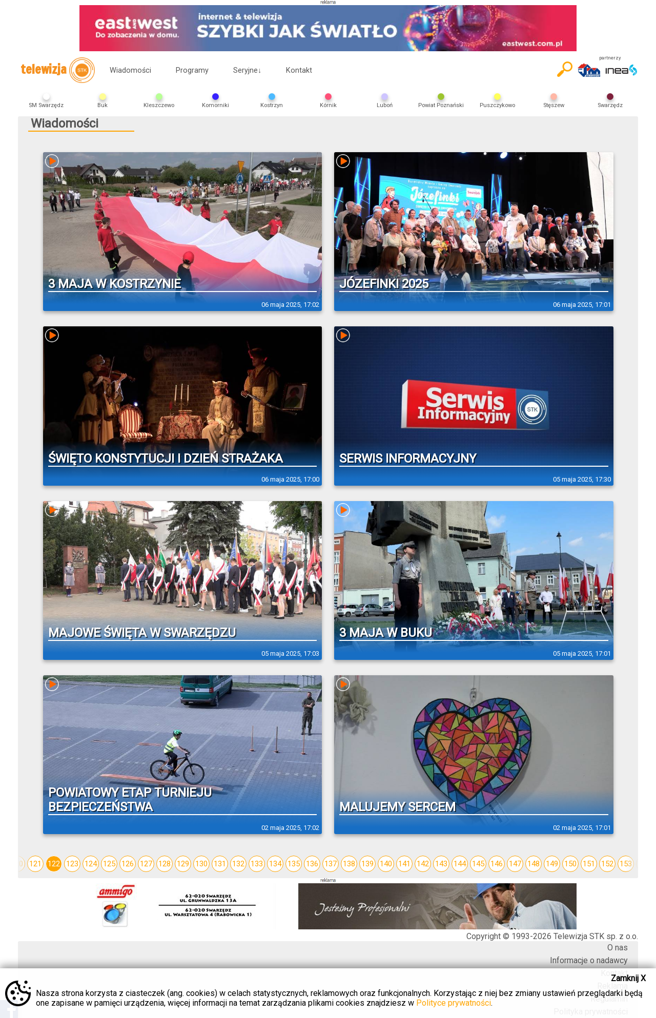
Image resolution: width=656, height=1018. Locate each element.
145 (478, 863)
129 (183, 863)
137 (330, 863)
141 (404, 863)
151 (589, 863)
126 (127, 863)
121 (35, 863)
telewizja (57, 70)
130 (201, 863)
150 (570, 863)
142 (423, 863)
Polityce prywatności (453, 1003)
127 (146, 863)
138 (349, 863)
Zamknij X (628, 978)
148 (533, 863)
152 (607, 863)
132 (238, 863)
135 (294, 863)
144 (460, 863)
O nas (617, 947)
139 (367, 863)
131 (220, 863)
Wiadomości (130, 70)
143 (441, 863)
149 (552, 863)
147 (515, 863)
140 (386, 863)
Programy (192, 70)
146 (496, 863)
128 (164, 863)
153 (626, 863)
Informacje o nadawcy (589, 960)
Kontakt (299, 70)
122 (54, 863)
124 (91, 863)
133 (257, 863)
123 (72, 863)
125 (109, 863)
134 (275, 863)
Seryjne (247, 70)
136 (312, 863)
